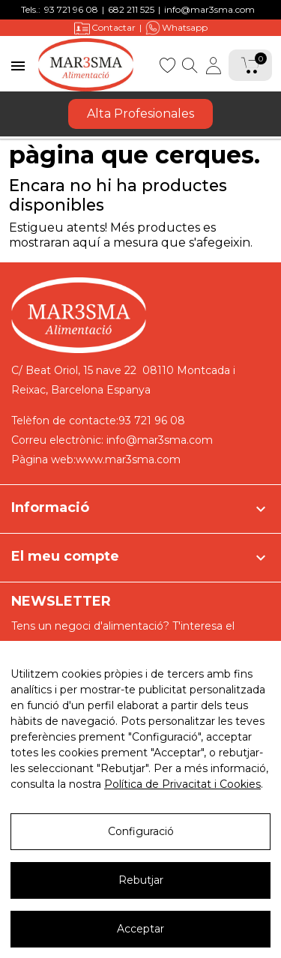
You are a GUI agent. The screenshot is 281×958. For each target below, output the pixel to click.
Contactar (105, 28)
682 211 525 (131, 9)
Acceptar (140, 929)
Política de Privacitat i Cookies (182, 784)
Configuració (141, 831)
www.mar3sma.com (128, 459)
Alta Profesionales (140, 113)
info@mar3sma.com (209, 9)
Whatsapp (176, 27)
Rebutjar (140, 880)
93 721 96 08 (71, 9)
